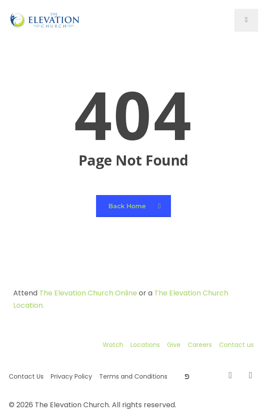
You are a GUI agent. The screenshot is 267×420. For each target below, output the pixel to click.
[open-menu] (246, 20)
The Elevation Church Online (88, 293)
